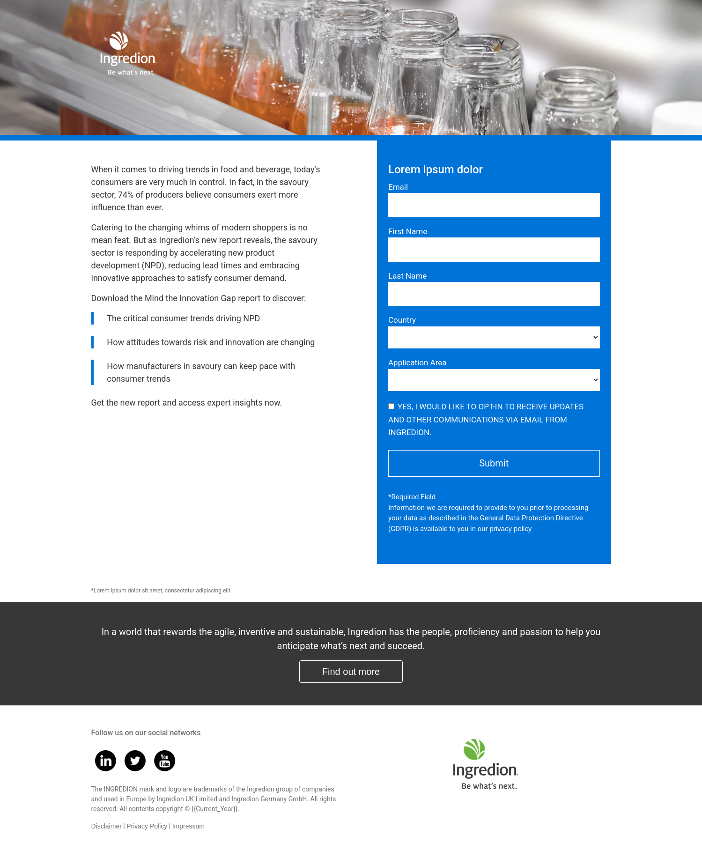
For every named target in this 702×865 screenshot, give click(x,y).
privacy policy (510, 528)
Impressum (188, 826)
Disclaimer (106, 826)
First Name (407, 231)
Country (402, 320)
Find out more (351, 671)
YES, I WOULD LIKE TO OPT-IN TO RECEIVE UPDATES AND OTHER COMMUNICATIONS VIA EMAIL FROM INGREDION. (486, 419)
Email (398, 187)
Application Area (417, 362)
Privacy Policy (146, 826)
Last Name (407, 276)
